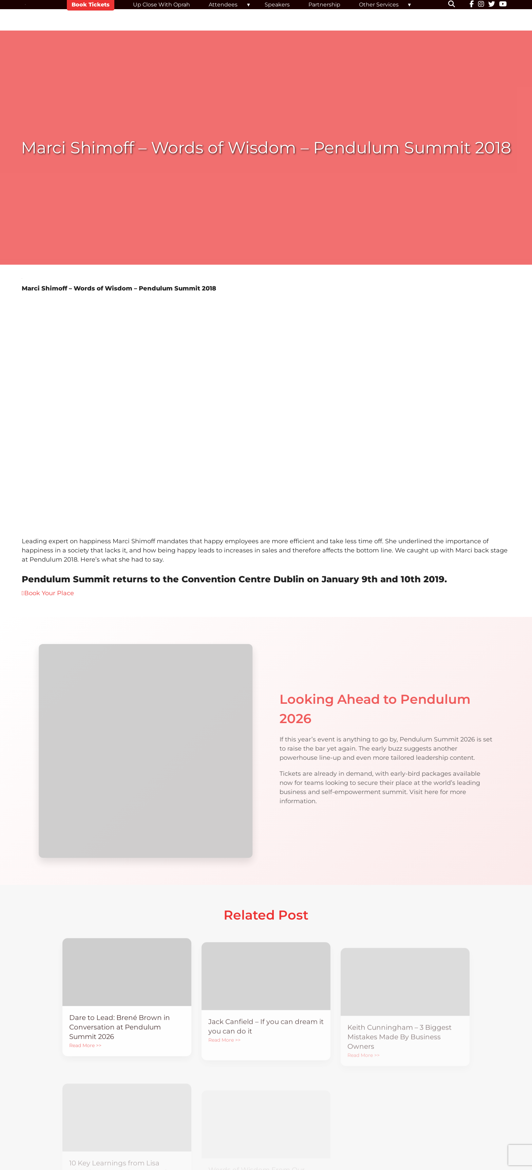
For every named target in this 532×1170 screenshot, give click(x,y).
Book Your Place (48, 593)
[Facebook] (472, 5)
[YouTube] (503, 5)
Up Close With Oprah (161, 4)
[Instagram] (481, 5)
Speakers (277, 4)
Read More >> (85, 1059)
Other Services (379, 4)
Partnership (324, 4)
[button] (455, 5)
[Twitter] (491, 5)
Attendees (223, 4)
